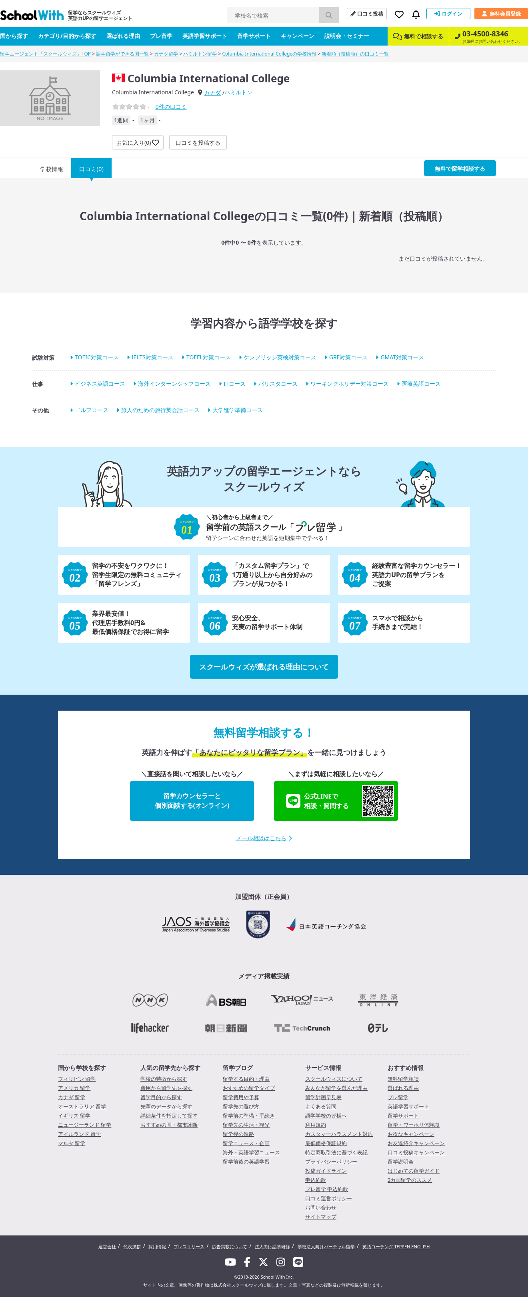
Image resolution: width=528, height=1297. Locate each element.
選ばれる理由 (123, 36)
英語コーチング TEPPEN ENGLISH (396, 1246)
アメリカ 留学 (74, 1088)
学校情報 (51, 169)
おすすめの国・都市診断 (169, 1124)
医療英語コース (421, 383)
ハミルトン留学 (200, 53)
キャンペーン (297, 36)
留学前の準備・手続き (249, 1115)
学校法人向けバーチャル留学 (326, 1246)
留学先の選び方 (241, 1106)
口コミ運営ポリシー (328, 1198)
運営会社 (107, 1246)
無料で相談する (418, 36)
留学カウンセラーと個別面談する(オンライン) (192, 800)
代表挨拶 (132, 1246)
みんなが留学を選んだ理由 (336, 1088)
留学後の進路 (238, 1134)
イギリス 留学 (74, 1115)
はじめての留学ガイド (414, 1170)
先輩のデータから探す (166, 1106)
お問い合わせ (320, 1207)
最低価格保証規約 (326, 1143)
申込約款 (315, 1179)
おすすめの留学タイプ (249, 1088)
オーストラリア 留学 (82, 1106)
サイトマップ (320, 1216)
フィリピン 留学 (77, 1078)
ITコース (235, 383)
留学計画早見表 (323, 1097)
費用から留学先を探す (166, 1088)
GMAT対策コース (402, 357)
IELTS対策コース (153, 357)
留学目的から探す (161, 1097)
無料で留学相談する (460, 168)
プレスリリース (189, 1246)
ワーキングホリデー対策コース (349, 383)
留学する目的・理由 (246, 1078)
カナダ (212, 92)
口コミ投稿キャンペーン (416, 1152)
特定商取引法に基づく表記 (336, 1152)
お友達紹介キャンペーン (416, 1143)
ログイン (448, 13)
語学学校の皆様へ (326, 1115)
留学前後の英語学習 (246, 1161)
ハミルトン (238, 92)
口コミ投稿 (366, 13)
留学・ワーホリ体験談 (414, 1124)
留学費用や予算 (241, 1097)
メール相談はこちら (264, 838)
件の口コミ (170, 106)
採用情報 (157, 1246)
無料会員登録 (501, 13)
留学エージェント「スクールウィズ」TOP (45, 53)
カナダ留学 (166, 53)
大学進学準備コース (237, 410)
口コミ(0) (91, 169)
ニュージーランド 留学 (84, 1124)
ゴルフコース (91, 410)
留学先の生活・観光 (246, 1124)
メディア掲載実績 (264, 976)
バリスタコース (278, 383)
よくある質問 (320, 1106)
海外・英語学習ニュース (251, 1152)
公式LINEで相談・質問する (340, 801)
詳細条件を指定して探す (169, 1115)
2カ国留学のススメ (410, 1179)
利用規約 (315, 1124)
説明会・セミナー (346, 36)
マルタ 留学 (71, 1143)
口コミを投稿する (198, 142)
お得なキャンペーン (411, 1134)
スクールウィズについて (333, 1078)
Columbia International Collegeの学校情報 (269, 53)
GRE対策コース (348, 357)
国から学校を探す (82, 1068)
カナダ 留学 (71, 1097)
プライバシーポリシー (331, 1161)
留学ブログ (238, 1068)
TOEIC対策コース (97, 357)
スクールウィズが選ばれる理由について (264, 666)
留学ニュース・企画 (246, 1143)
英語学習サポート (204, 36)
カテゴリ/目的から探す (67, 36)
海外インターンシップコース (174, 383)
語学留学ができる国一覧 (122, 53)
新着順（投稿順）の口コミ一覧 (355, 53)
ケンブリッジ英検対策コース (280, 357)
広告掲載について (229, 1246)
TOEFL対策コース (208, 357)
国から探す (14, 36)
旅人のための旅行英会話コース (160, 410)
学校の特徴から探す (163, 1078)
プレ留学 (161, 36)
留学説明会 (401, 1161)
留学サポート (254, 36)
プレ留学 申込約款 (326, 1189)
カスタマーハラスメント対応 (339, 1134)
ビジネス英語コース (100, 383)
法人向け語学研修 (272, 1246)
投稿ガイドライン (326, 1170)
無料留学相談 (403, 1078)
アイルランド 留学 (79, 1134)
